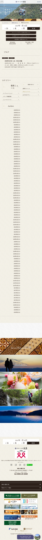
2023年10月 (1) (16, 173)
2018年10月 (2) (16, 256)
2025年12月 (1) (16, 117)
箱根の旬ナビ (31, 84)
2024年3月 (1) (17, 161)
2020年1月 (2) (17, 241)
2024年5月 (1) (17, 156)
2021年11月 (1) (16, 222)
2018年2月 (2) (17, 275)
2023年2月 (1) (17, 190)
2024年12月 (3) (16, 139)
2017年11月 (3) (16, 283)
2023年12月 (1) (16, 168)
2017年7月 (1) (17, 290)
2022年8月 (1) (17, 202)
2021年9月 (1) (17, 227)
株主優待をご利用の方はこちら (21, 39)
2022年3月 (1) (17, 214)
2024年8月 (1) (17, 149)
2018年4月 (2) (17, 270)
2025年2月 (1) (17, 134)
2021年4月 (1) (17, 234)
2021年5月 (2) (17, 231)
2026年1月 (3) (17, 114)
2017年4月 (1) (17, 295)
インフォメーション (7, 93)
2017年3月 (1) (17, 297)
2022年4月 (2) (17, 212)
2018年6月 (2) (17, 265)
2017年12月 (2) (16, 280)
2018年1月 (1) (17, 278)
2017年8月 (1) (17, 287)
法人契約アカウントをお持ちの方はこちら (21, 36)
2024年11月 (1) (16, 141)
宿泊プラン (29, 43)
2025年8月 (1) (17, 127)
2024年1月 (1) (17, 166)
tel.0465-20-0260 (21, 474)
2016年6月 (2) (17, 312)
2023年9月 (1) (17, 175)
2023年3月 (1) (17, 188)
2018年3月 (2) (17, 273)
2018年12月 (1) (16, 251)
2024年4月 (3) (17, 158)
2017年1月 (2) (17, 300)
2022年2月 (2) (17, 217)
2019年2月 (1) (17, 246)
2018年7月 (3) (17, 263)
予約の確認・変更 (29, 42)
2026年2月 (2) (17, 112)
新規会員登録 (12, 43)
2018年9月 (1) (17, 258)
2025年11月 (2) (16, 119)
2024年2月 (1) (17, 163)
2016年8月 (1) (17, 309)
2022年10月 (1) (16, 197)
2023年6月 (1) (17, 180)
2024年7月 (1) (17, 151)
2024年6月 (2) (17, 153)
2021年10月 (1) (16, 224)
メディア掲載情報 (7, 96)
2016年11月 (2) (16, 304)
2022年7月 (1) (17, 205)
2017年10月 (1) (16, 285)
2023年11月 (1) (16, 171)
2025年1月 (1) (17, 136)
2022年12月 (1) (16, 192)
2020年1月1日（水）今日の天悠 (13, 61)
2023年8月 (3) (17, 178)
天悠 (21, 2)
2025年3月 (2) (17, 132)
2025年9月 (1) (17, 124)
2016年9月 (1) (17, 307)
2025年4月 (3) (17, 129)
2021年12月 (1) (16, 219)
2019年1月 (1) (17, 248)
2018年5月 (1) (17, 268)
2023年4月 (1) (17, 185)
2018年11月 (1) (16, 253)
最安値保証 (12, 42)
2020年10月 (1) (16, 239)
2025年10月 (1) (16, 122)
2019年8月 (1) (17, 244)
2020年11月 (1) (16, 236)
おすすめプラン (26, 94)
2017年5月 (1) (17, 292)
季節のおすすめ (26, 91)
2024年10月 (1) (16, 144)
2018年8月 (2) (17, 261)
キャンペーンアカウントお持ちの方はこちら (21, 32)
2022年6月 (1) (17, 207)
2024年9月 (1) (17, 146)
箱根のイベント (26, 88)
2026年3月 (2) (17, 110)
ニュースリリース (7, 99)
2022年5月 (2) (17, 209)
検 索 (33, 28)
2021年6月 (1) (17, 229)
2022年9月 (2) (17, 200)
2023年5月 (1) (17, 183)
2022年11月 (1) (16, 195)
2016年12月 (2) (16, 302)
